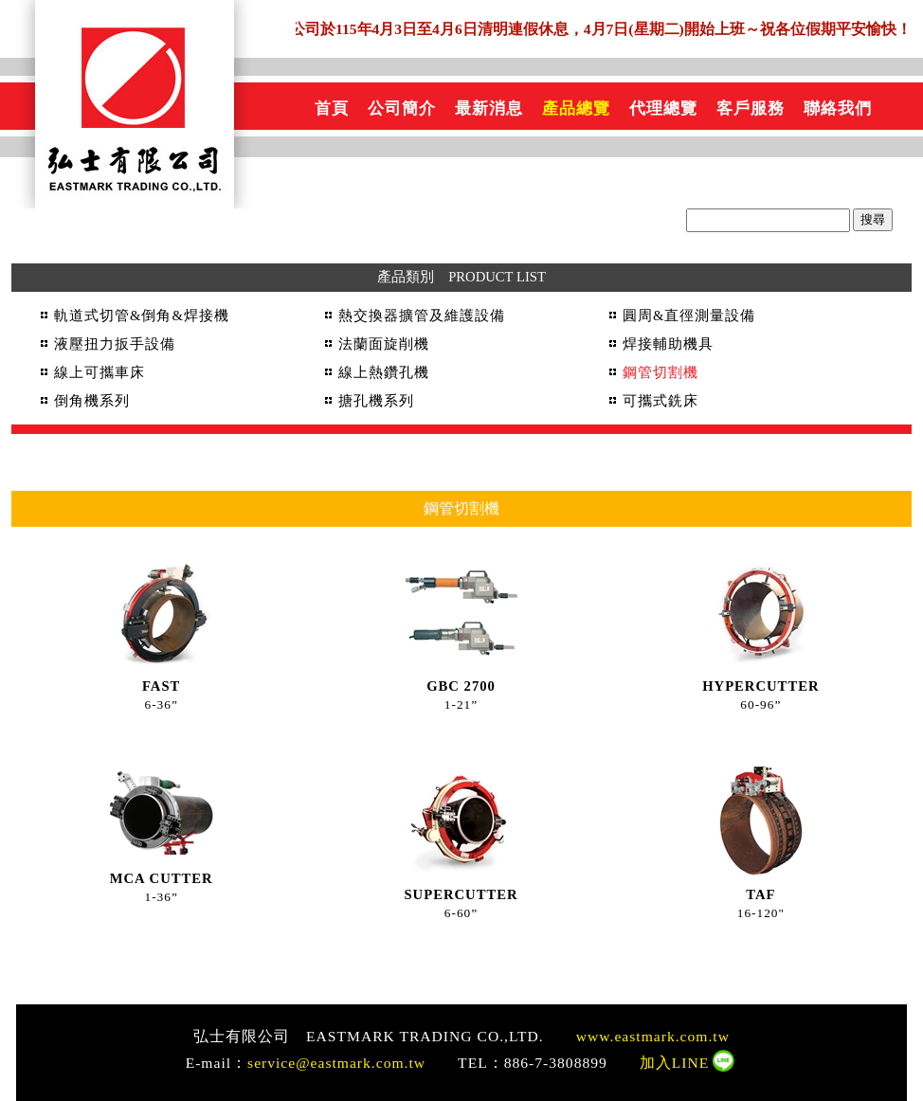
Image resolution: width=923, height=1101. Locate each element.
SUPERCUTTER (460, 894)
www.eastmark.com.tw (653, 1036)
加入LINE (675, 1063)
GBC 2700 (461, 686)
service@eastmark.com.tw (336, 1063)
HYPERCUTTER (760, 686)
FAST (161, 686)
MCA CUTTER (161, 878)
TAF (760, 894)
